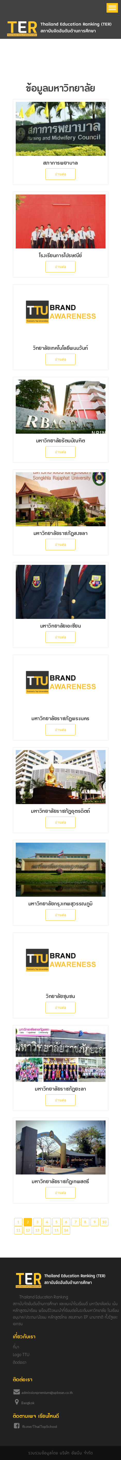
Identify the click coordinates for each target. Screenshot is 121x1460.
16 (66, 1230)
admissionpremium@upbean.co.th (47, 1393)
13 (37, 1230)
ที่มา (16, 1346)
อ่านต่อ (60, 174)
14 (47, 1230)
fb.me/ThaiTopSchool (39, 1426)
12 (28, 1230)
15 (56, 1230)
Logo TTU (21, 1354)
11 (18, 1230)
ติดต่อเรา (19, 1362)
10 (104, 1222)
